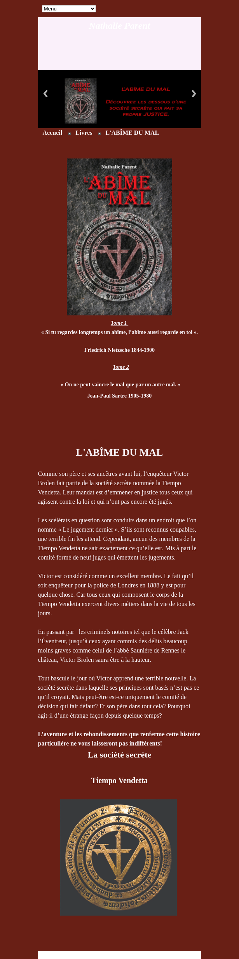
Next (194, 93)
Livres (83, 132)
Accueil (53, 132)
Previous (45, 93)
